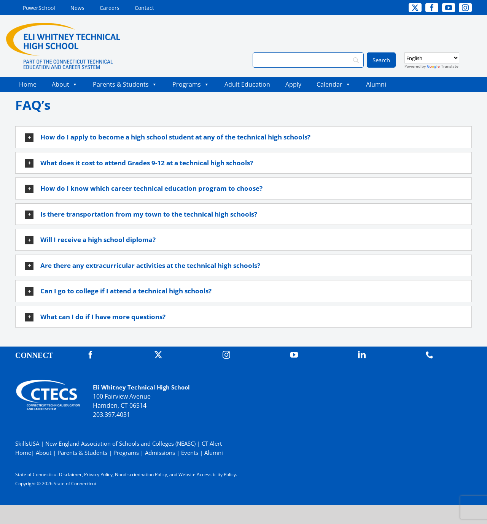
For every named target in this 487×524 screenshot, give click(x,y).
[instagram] (465, 7)
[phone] (429, 355)
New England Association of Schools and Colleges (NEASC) (120, 443)
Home (28, 84)
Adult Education (247, 84)
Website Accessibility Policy (207, 474)
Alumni (376, 84)
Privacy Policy (98, 474)
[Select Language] (431, 57)
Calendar (334, 84)
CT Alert (212, 443)
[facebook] (431, 7)
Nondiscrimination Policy (141, 474)
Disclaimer (70, 474)
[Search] (308, 60)
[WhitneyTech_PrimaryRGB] (63, 26)
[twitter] (415, 7)
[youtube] (448, 7)
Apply (293, 84)
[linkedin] (362, 355)
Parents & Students (125, 84)
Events (189, 452)
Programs (190, 84)
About (65, 84)
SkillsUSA (28, 443)
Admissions (160, 452)
